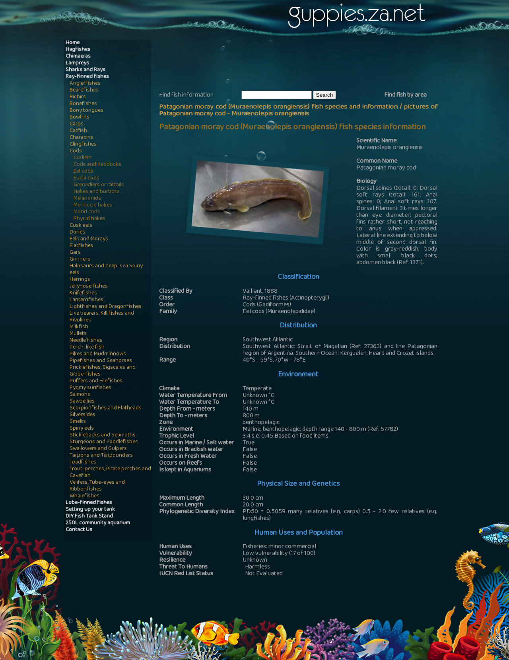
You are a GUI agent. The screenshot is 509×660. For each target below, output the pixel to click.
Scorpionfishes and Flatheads (106, 408)
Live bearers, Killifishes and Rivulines (102, 317)
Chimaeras (78, 56)
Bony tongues (86, 111)
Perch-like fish (87, 347)
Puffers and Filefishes (96, 381)
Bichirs (78, 97)
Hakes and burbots (96, 192)
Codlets (83, 158)
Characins (81, 138)
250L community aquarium (98, 523)
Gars (75, 253)
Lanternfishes (86, 300)
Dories (77, 232)
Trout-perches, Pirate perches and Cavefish (110, 472)
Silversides (82, 415)
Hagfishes (78, 50)
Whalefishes (84, 496)
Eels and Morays (89, 239)
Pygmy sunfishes (90, 388)
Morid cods (87, 212)
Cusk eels (81, 226)
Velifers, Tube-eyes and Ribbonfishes (97, 486)
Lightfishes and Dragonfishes (106, 307)
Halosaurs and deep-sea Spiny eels (106, 270)
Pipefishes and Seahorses (101, 361)
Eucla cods (86, 178)
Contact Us (79, 530)
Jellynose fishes (89, 286)
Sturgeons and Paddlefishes (104, 442)
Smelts (78, 422)
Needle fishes (86, 341)
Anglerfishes (85, 84)
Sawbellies (82, 401)
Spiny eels (82, 428)
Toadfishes (83, 462)
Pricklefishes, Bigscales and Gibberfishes (103, 371)
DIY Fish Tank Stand (89, 516)
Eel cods (83, 171)
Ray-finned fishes (87, 77)
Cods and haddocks (97, 165)
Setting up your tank (90, 510)
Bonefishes (83, 104)
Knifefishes (83, 293)
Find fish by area (405, 95)
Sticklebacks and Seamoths (103, 435)
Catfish (78, 131)
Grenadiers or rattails (99, 185)
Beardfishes (84, 90)
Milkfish (79, 327)
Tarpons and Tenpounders (101, 455)
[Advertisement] (304, 64)
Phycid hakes (89, 219)
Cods (76, 151)
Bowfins (79, 117)
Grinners (80, 259)
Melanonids (87, 198)
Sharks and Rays (85, 70)
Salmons (80, 395)
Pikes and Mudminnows (98, 354)
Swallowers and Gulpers (98, 449)
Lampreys (77, 63)
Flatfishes (81, 246)
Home (73, 43)
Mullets (78, 334)
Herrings (80, 280)
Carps (77, 124)
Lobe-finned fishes (89, 503)
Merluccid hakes (93, 205)
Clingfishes (83, 144)
